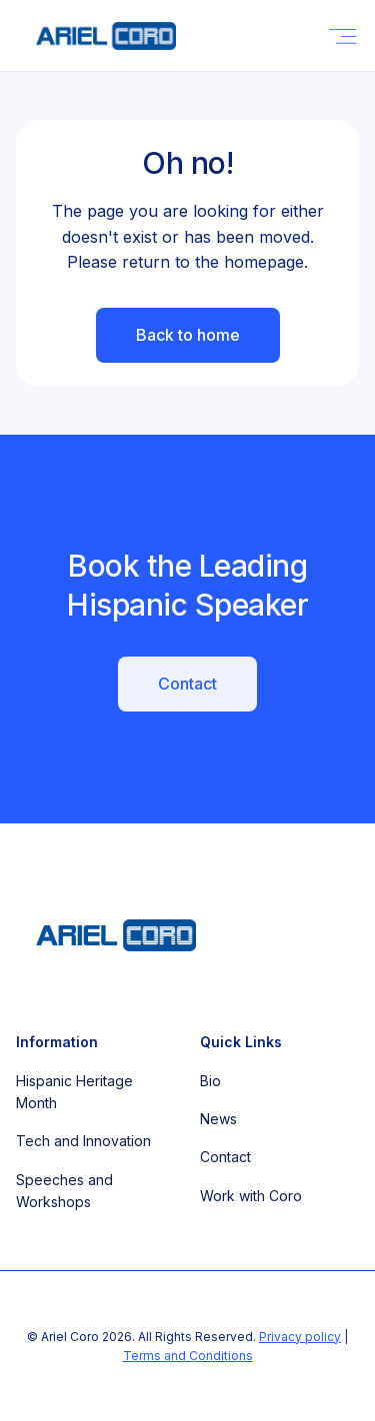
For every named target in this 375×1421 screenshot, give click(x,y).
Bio (210, 1080)
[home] (96, 36)
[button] (342, 35)
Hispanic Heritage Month (74, 1091)
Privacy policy (300, 1336)
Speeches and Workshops (64, 1190)
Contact (187, 684)
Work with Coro (251, 1195)
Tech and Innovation (83, 1140)
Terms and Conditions (188, 1355)
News (218, 1118)
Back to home (188, 335)
